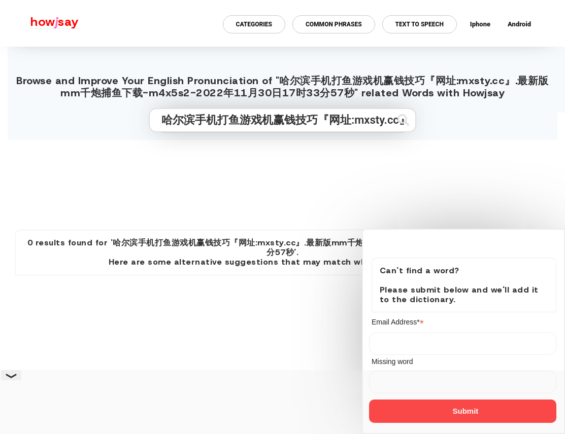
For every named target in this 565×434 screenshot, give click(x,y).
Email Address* (398, 322)
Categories (254, 24)
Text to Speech (419, 24)
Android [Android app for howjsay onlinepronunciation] (519, 24)
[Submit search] (403, 120)
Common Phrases (334, 24)
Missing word (392, 361)
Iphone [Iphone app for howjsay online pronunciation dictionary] (480, 24)
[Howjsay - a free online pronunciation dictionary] (39, 23)
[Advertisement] (283, 180)
